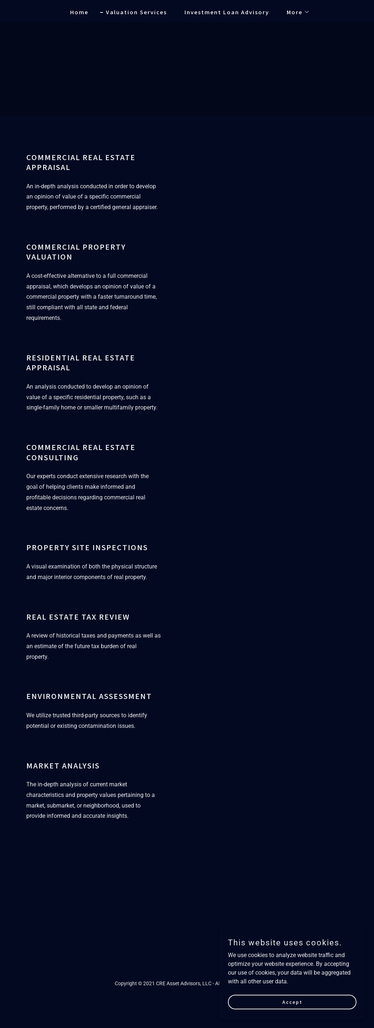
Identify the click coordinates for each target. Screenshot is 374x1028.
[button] (295, 12)
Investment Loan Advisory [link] (226, 12)
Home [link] (79, 12)
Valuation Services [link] (136, 12)
